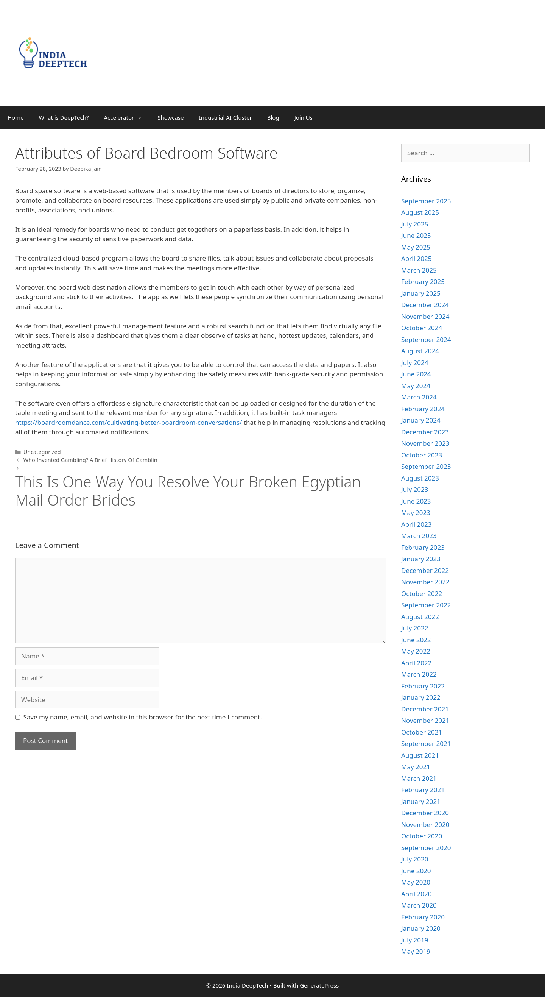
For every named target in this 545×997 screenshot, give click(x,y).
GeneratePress (319, 985)
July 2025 (414, 224)
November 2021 (425, 720)
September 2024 (426, 339)
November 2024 (425, 316)
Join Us (303, 117)
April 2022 (416, 662)
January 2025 (421, 293)
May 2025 (415, 247)
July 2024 (414, 362)
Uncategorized (42, 452)
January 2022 (421, 697)
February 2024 (423, 408)
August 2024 (420, 350)
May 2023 (415, 512)
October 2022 (421, 593)
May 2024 (415, 385)
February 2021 (423, 789)
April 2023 (416, 524)
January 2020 (421, 928)
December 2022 (425, 570)
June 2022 (416, 639)
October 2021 (421, 732)
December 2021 (425, 709)
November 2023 (425, 443)
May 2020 (415, 882)
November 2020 (425, 824)
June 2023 (416, 501)
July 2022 (414, 628)
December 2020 (425, 812)
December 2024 (425, 304)
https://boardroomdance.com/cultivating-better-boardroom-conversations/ (128, 422)
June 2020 (416, 870)
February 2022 (423, 686)
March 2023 (419, 535)
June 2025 (416, 235)
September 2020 (426, 847)
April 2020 (416, 893)
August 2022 (420, 616)
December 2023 (425, 432)
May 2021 (415, 766)
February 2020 (423, 917)
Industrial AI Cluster (225, 117)
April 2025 (416, 258)
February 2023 (423, 547)
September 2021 (426, 743)
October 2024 (421, 327)
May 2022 (415, 651)
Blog (273, 117)
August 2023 (420, 478)
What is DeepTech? (64, 117)
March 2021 (419, 778)
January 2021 (421, 801)
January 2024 (421, 420)
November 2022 (425, 581)
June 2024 (416, 374)
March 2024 (419, 397)
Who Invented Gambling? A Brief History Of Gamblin (90, 459)
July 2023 (414, 489)
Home (16, 117)
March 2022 (419, 674)
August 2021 (420, 755)
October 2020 (421, 836)
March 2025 (419, 270)
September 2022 (426, 605)
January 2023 (421, 558)
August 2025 (420, 212)
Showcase (170, 117)
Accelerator (127, 117)
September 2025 (426, 201)
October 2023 (421, 455)
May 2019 (415, 951)
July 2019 (414, 940)
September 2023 (426, 466)
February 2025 (423, 281)
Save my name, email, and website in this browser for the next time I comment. (142, 717)
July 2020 (414, 859)
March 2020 (419, 905)
